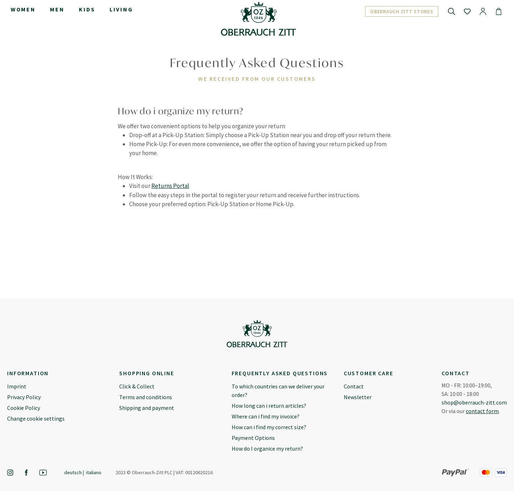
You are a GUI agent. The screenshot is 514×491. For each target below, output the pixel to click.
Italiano (93, 472)
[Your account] (483, 11)
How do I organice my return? (267, 448)
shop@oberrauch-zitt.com (474, 402)
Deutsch (73, 472)
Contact (354, 386)
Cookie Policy (23, 407)
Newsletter (358, 397)
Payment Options (253, 437)
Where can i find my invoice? (265, 416)
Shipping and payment (146, 407)
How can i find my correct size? (269, 427)
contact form (482, 411)
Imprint (16, 386)
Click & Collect (137, 386)
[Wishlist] (467, 11)
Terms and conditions (145, 397)
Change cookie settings (36, 418)
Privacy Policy (24, 397)
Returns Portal (170, 186)
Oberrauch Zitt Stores (401, 11)
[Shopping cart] (499, 11)
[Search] (451, 11)
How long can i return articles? (269, 405)
